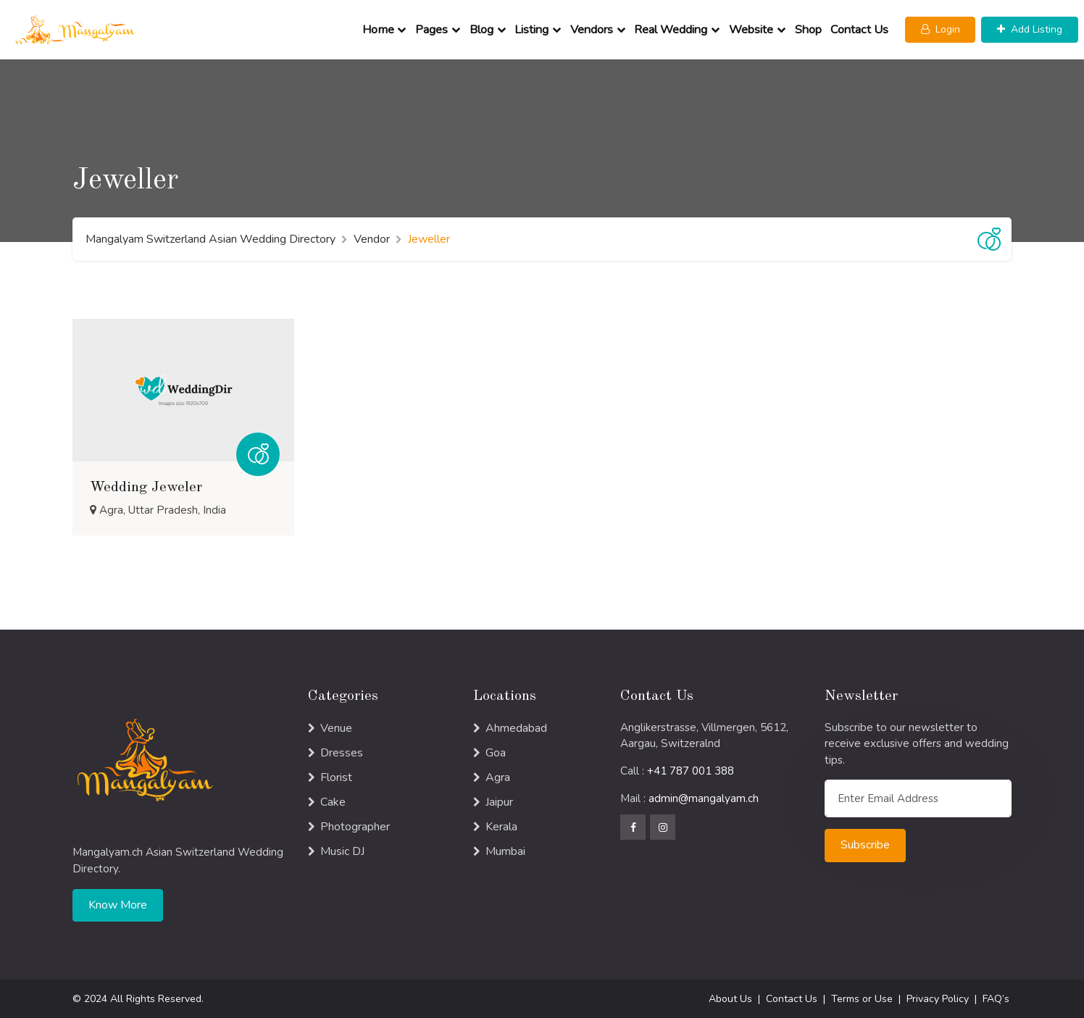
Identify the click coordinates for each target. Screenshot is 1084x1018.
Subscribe (865, 845)
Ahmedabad (516, 728)
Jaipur (499, 802)
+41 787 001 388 (690, 771)
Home (378, 30)
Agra (497, 777)
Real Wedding (670, 30)
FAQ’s (996, 999)
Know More (117, 905)
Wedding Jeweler (146, 487)
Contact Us (859, 30)
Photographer (355, 827)
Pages (431, 30)
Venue (336, 728)
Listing (531, 30)
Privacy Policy (937, 999)
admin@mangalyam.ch (704, 798)
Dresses (341, 753)
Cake (333, 802)
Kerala (501, 827)
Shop (808, 30)
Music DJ (342, 851)
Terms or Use (862, 999)
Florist (336, 777)
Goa (495, 753)
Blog (481, 30)
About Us (730, 999)
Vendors (591, 30)
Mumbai (505, 851)
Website (751, 30)
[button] (940, 30)
